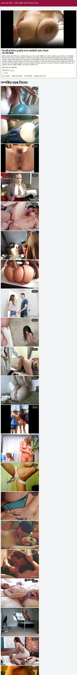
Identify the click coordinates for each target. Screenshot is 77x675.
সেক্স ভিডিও (9, 674)
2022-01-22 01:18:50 (9, 67)
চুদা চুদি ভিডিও (43, 674)
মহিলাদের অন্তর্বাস (17, 76)
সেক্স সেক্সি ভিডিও (6, 672)
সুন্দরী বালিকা (28, 76)
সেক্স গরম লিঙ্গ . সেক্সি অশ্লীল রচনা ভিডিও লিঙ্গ (19, 3)
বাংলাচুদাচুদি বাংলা (52, 672)
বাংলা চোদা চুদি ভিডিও (25, 674)
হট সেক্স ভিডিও (36, 672)
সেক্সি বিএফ (57, 674)
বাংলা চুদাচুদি (21, 672)
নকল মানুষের (6, 76)
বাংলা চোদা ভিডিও (70, 672)
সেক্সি (68, 674)
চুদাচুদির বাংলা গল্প (39, 76)
